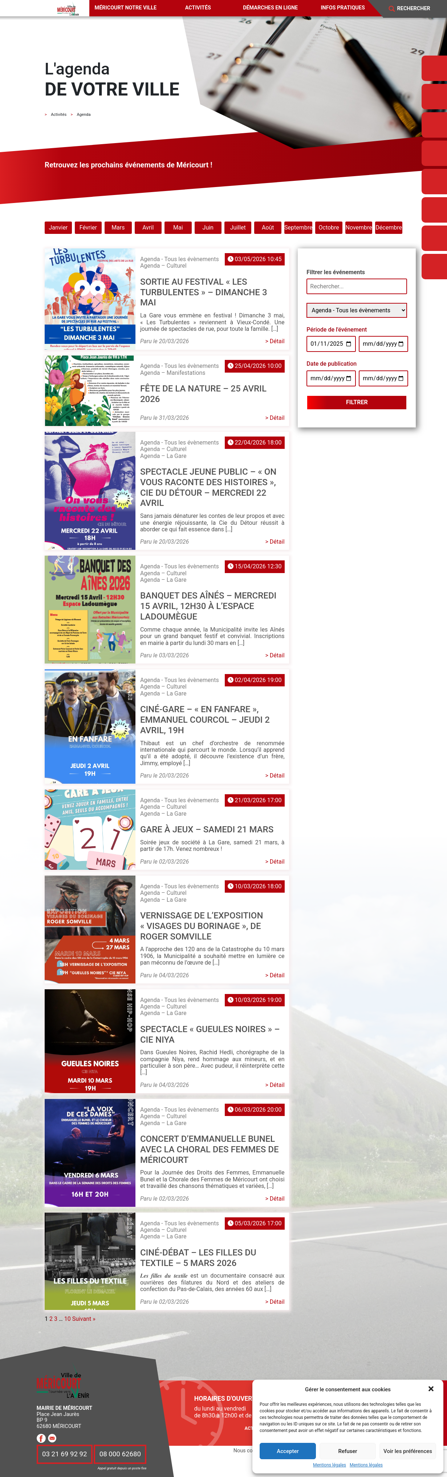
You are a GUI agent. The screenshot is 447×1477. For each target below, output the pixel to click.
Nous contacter (251, 1451)
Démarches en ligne (270, 8)
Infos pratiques (343, 8)
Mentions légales (329, 1465)
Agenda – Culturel (163, 265)
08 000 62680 (120, 1454)
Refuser (347, 1451)
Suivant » (84, 1318)
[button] (431, 1389)
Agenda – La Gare (163, 456)
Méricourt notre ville (126, 8)
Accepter (287, 1451)
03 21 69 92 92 (64, 1454)
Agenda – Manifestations (173, 372)
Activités (198, 8)
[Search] (418, 8)
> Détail (275, 341)
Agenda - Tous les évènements (179, 259)
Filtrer (357, 402)
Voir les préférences (407, 1451)
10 (67, 1318)
